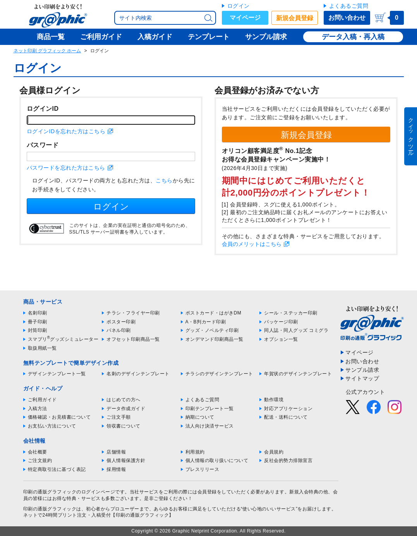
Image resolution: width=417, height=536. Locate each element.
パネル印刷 (118, 330)
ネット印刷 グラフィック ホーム (47, 50)
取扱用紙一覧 (42, 348)
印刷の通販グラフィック (50, 509)
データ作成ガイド (125, 408)
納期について (200, 417)
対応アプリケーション (288, 408)
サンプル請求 (362, 370)
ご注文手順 (118, 417)
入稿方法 (37, 408)
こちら (164, 180)
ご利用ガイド (42, 399)
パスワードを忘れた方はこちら (66, 168)
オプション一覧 (281, 339)
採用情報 (116, 469)
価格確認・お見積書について (59, 417)
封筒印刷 (37, 330)
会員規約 (273, 452)
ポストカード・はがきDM (213, 313)
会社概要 (37, 452)
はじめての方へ (123, 399)
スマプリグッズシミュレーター (63, 339)
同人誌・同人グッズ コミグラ (296, 330)
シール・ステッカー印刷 (290, 313)
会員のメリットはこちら (251, 244)
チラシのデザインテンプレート (219, 373)
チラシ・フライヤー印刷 (133, 313)
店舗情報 (116, 452)
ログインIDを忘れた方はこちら (66, 131)
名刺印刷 (37, 313)
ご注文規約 (40, 460)
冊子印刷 (37, 322)
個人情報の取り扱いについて (217, 460)
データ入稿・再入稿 (353, 37)
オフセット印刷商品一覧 (133, 339)
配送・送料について (286, 417)
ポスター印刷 (121, 322)
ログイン (238, 6)
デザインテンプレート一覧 (57, 373)
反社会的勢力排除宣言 (288, 460)
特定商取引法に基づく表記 (57, 469)
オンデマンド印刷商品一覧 (214, 339)
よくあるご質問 (349, 6)
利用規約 (195, 452)
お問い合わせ (347, 17)
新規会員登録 (294, 18)
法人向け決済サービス (209, 426)
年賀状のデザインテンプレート (298, 373)
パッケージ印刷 (281, 322)
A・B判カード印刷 (205, 322)
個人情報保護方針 (125, 460)
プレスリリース (202, 469)
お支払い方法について (52, 426)
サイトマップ (362, 378)
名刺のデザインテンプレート (138, 373)
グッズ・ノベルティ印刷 (212, 330)
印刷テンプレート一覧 (209, 408)
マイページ (245, 17)
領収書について (123, 426)
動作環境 (273, 399)
